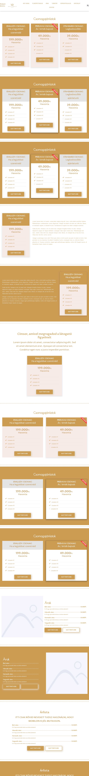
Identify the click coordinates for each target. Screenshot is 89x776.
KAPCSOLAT (77, 3)
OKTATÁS (51, 7)
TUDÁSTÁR (54, 3)
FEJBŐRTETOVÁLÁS (37, 3)
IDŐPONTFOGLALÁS (65, 3)
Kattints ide (16, 63)
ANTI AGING (26, 3)
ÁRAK (47, 3)
